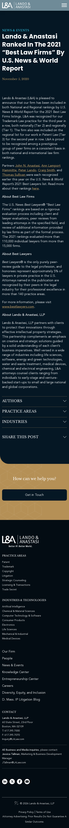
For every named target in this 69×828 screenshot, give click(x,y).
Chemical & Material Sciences (18, 611)
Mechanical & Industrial (15, 634)
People (7, 658)
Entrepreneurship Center (20, 679)
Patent (6, 562)
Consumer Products (13, 620)
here (35, 188)
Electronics (8, 625)
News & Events (15, 30)
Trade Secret (9, 589)
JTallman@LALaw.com (14, 762)
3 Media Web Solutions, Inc (16, 803)
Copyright (8, 571)
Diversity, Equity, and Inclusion (24, 692)
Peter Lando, (27, 170)
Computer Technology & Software (21, 616)
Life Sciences (9, 629)
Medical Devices (11, 638)
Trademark (8, 566)
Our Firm (8, 651)
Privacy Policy (26, 812)
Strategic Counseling (14, 580)
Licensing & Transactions (16, 585)
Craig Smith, (47, 170)
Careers (7, 686)
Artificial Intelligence (13, 606)
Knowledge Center (15, 672)
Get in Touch (34, 495)
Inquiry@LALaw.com (13, 739)
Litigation (7, 576)
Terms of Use (43, 812)
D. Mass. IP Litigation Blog (21, 699)
